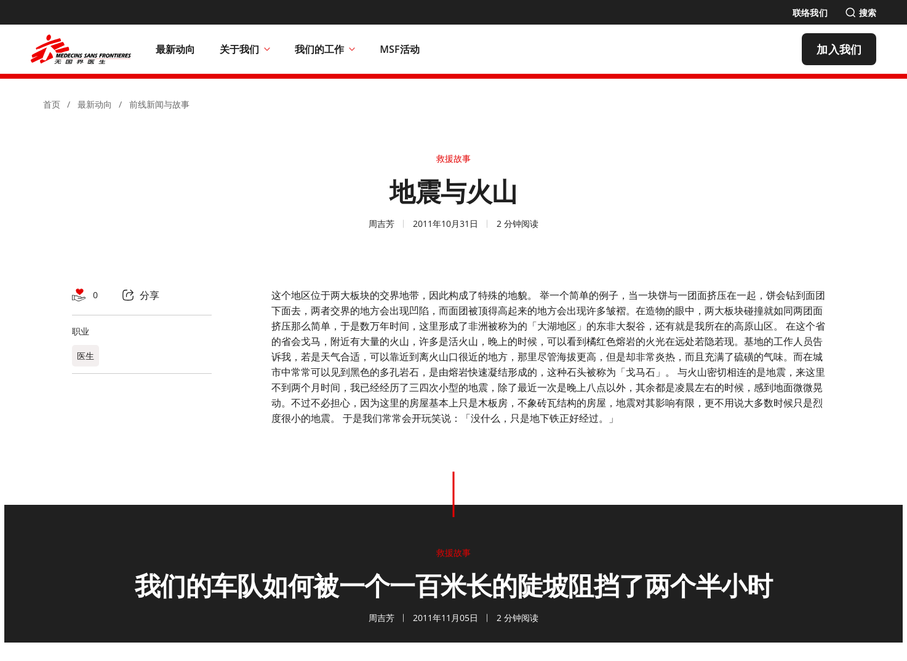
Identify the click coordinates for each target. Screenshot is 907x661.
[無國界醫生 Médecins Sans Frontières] (81, 49)
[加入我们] (839, 49)
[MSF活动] (400, 49)
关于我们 (245, 49)
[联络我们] (810, 12)
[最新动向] (176, 49)
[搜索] (860, 12)
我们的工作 (325, 49)
